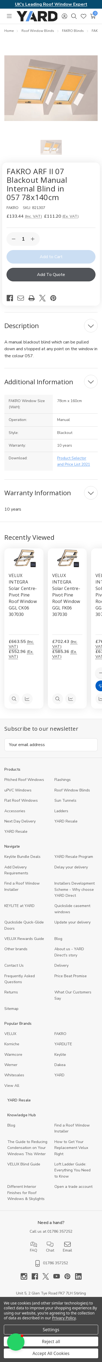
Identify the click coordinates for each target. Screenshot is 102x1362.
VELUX (10, 1033)
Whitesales (14, 1075)
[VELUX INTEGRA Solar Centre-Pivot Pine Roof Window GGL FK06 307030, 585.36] (67, 558)
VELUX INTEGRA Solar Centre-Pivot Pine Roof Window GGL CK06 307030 (23, 594)
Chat (50, 1247)
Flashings (62, 779)
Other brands (15, 949)
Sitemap (11, 1008)
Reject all (51, 1341)
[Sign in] (64, 16)
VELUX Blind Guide (23, 1164)
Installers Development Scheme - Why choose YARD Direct (74, 889)
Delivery (61, 965)
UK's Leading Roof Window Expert (51, 4)
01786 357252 (59, 1231)
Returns (11, 992)
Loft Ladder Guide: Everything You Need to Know (72, 1170)
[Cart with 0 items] (93, 16)
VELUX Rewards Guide (24, 938)
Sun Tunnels (65, 800)
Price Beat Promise (70, 976)
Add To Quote (51, 275)
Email (67, 1247)
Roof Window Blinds (72, 790)
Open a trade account (73, 1186)
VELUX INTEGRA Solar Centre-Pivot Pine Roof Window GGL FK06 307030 (66, 594)
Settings (51, 1330)
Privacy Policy (64, 1317)
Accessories (14, 811)
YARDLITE (63, 1044)
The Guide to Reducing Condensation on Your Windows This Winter (27, 1148)
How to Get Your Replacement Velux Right (71, 1148)
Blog (58, 938)
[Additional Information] (51, 381)
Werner (10, 1064)
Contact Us (14, 965)
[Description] (51, 325)
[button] (15, 1342)
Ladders (61, 811)
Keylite (60, 1054)
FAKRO (60, 1033)
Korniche (11, 1044)
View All (11, 1085)
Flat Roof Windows (21, 800)
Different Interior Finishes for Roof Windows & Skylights (26, 1192)
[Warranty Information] (51, 493)
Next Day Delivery (20, 821)
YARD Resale (66, 821)
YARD (59, 1075)
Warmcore (13, 1054)
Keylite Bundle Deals (22, 856)
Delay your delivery (71, 867)
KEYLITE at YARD (19, 905)
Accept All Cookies (51, 1353)
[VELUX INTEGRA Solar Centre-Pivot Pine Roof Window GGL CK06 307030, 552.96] (24, 558)
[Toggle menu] (9, 16)
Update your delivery (72, 922)
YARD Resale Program (73, 856)
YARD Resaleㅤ (15, 831)
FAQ (33, 1247)
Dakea (60, 1064)
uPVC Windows (18, 790)
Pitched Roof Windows (24, 779)
